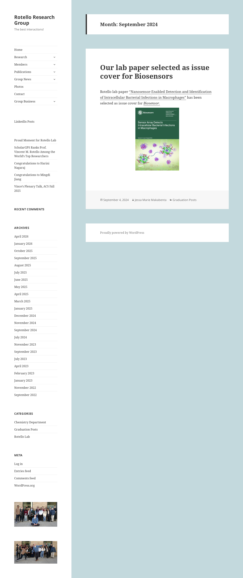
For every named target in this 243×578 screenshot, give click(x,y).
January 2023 (23, 380)
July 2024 (20, 337)
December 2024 (25, 316)
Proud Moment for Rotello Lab (35, 140)
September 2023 (25, 352)
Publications (22, 72)
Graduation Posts (26, 429)
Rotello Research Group (34, 20)
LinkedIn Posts (24, 122)
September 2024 (25, 330)
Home (18, 50)
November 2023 (25, 344)
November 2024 (25, 323)
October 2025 (23, 251)
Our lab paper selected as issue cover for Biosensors (154, 71)
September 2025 (25, 258)
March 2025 (22, 301)
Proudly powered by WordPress (122, 233)
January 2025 (23, 308)
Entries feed (22, 471)
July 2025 (20, 272)
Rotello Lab (22, 437)
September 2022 (25, 395)
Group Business (24, 101)
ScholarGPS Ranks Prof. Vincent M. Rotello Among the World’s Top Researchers (34, 151)
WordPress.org (24, 485)
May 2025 (20, 287)
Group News (22, 79)
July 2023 (20, 359)
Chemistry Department (30, 422)
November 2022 (25, 388)
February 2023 (24, 373)
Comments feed (25, 478)
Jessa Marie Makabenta (150, 200)
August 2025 (22, 265)
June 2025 (21, 280)
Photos (18, 87)
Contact (19, 94)
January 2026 (23, 244)
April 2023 (21, 366)
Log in (18, 464)
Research (20, 57)
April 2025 (21, 294)
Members (20, 64)
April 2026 (21, 236)
